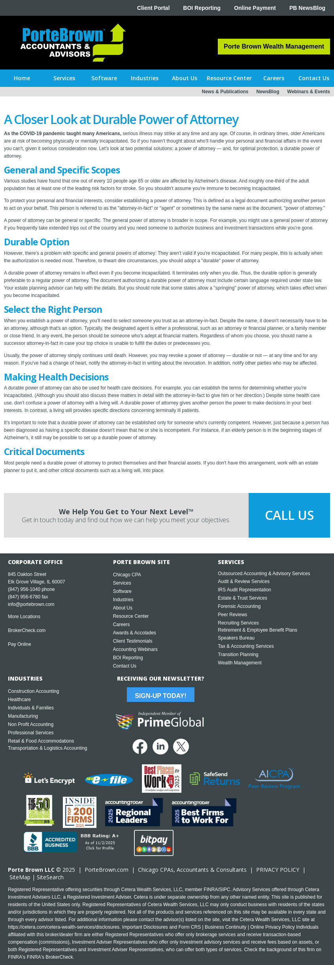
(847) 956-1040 (24, 589)
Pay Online (19, 644)
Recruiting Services (238, 623)
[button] (64, 78)
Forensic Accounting (239, 606)
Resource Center (131, 616)
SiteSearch (50, 877)
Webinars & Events (308, 91)
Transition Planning (238, 654)
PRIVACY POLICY (277, 869)
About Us (122, 608)
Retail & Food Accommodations (41, 741)
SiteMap (19, 877)
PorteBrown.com (106, 869)
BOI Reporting (202, 8)
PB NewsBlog (307, 8)
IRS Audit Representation (244, 590)
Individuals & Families (31, 708)
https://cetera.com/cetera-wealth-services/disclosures (63, 927)
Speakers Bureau (236, 638)
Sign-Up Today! (160, 695)
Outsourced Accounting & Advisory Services (264, 573)
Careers (121, 624)
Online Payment (255, 8)
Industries (123, 599)
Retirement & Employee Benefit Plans (257, 630)
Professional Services (30, 733)
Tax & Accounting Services (246, 646)
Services (122, 583)
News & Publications (225, 91)
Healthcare (19, 699)
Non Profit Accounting (30, 724)
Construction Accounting (33, 691)
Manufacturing (23, 716)
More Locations (24, 616)
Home (22, 78)
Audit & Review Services (244, 581)
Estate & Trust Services (242, 598)
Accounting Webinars (135, 649)
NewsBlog (268, 91)
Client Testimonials (133, 641)
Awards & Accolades (134, 633)
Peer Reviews (232, 614)
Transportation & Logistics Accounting (47, 748)
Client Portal (153, 8)
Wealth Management (240, 663)
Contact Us (124, 666)
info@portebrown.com (31, 604)
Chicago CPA (127, 574)
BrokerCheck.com (26, 630)
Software (122, 591)
